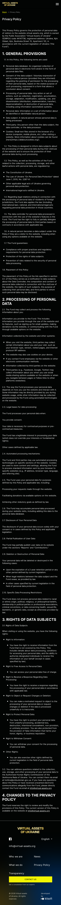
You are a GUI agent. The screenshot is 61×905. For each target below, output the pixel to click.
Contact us (30, 879)
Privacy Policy (42, 864)
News (37, 856)
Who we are (15, 856)
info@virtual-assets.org (41, 788)
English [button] (45, 839)
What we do (16, 864)
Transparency (16, 873)
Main (4, 12)
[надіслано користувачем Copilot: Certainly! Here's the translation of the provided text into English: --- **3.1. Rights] (30, 694)
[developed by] (46, 899)
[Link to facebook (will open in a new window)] (10, 839)
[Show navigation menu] (57, 4)
